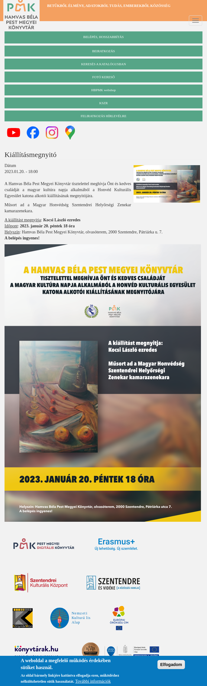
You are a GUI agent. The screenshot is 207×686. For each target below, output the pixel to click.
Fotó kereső (103, 77)
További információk (93, 682)
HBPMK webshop (103, 90)
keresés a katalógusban (103, 64)
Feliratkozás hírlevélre (103, 116)
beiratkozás (103, 51)
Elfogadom (171, 665)
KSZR (103, 103)
